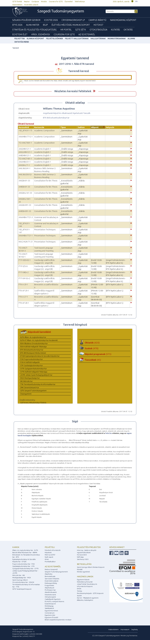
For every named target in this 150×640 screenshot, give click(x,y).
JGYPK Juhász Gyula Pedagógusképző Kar (36, 375)
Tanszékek (93, 360)
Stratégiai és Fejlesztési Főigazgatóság (34, 29)
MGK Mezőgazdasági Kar (30, 378)
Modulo (44, 1)
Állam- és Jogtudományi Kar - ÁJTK (25, 550)
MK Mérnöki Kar (26, 381)
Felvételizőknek (54, 38)
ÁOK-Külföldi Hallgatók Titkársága (33, 346)
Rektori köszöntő (51, 569)
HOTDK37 (98, 25)
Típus (63, 127)
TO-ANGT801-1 (25, 143)
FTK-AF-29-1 (24, 290)
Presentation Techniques (45, 229)
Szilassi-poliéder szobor (26, 20)
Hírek (47, 559)
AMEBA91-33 (24, 187)
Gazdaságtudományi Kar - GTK (23, 566)
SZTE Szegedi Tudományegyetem (33, 390)
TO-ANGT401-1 (25, 158)
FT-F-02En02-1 (25, 260)
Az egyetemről (53, 566)
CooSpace (35, 1)
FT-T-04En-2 (24, 272)
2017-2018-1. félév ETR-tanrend (76, 64)
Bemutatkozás (50, 576)
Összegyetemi (25, 394)
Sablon (81, 127)
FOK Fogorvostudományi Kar (31, 359)
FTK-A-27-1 (23, 297)
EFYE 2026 (17, 25)
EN (136, 1)
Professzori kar (50, 590)
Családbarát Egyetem (52, 599)
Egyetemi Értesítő (51, 617)
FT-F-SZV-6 (23, 266)
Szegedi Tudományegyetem (60, 11)
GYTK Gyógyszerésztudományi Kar (33, 368)
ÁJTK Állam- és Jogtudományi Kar (33, 337)
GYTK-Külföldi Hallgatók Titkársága (33, 372)
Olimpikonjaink (50, 597)
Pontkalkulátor (50, 561)
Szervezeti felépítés (52, 578)
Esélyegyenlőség (51, 583)
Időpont (95, 127)
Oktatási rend (21, 42)
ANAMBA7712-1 (26, 136)
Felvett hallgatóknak (77, 38)
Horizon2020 (82, 555)
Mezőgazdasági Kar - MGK (21, 577)
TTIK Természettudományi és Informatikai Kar (37, 384)
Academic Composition (44, 130)
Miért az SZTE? (50, 555)
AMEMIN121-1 (25, 155)
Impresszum (125, 629)
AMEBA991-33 (25, 211)
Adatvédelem (17, 5)
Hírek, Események (40, 34)
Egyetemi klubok (83, 579)
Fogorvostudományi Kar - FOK (23, 564)
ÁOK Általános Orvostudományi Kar (34, 343)
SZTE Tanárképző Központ (21, 589)
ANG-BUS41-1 (24, 168)
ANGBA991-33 (25, 205)
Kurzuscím (39, 127)
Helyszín (110, 127)
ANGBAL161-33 (25, 193)
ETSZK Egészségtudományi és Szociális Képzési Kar (40, 356)
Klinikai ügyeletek (83, 572)
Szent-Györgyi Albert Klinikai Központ (90, 567)
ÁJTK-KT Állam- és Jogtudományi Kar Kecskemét (39, 340)
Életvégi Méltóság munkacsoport (71, 25)
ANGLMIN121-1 (25, 152)
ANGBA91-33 (24, 180)
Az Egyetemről (86, 34)
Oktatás (128, 29)
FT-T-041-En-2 (24, 278)
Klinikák (79, 569)
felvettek (19, 38)
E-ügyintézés (49, 585)
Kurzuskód (24, 127)
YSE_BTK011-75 (25, 130)
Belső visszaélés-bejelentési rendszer (58, 620)
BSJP (45, 25)
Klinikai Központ (35, 38)
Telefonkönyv (80, 1)
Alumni (131, 38)
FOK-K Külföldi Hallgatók (30, 362)
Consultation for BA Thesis (45, 180)
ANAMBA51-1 (25, 162)
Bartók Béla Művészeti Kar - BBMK (24, 552)
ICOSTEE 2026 (51, 20)
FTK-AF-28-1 (24, 303)
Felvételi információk (52, 550)
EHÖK (79, 588)
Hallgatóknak (98, 38)
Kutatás (115, 29)
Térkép (79, 591)
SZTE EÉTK (80, 29)
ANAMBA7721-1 (26, 235)
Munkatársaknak (117, 38)
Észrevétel (69, 1)
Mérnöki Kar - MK (18, 575)
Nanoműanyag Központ (123, 20)
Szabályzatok (49, 608)
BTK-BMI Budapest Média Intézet (33, 353)
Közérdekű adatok (31, 5)
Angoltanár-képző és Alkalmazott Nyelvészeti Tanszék (66, 113)
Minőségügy (49, 606)
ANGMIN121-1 (25, 149)
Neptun (27, 1)
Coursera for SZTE (56, 1)
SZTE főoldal (17, 1)
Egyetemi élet (19, 34)
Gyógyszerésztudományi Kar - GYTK (25, 568)
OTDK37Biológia (98, 29)
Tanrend (15, 48)
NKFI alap (80, 557)
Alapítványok (49, 588)
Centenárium (49, 613)
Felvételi (50, 547)
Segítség (134, 629)
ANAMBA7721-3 (26, 217)
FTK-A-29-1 (23, 284)
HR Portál (66, 29)
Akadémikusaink (51, 592)
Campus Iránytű (97, 20)
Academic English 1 (42, 149)
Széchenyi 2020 (82, 559)
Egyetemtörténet (51, 610)
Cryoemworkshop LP (73, 20)
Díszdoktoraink (50, 594)
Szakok (91, 348)
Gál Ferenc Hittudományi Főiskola (33, 402)
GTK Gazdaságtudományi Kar (31, 365)
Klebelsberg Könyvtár (85, 582)
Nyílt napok (49, 557)
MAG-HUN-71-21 (26, 242)
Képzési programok (98, 354)
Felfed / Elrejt (94, 91)
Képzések (48, 552)
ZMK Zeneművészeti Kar (29, 387)
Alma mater (32, 25)
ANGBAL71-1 (24, 165)
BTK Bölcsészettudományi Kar (56, 118)
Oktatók (92, 342)
